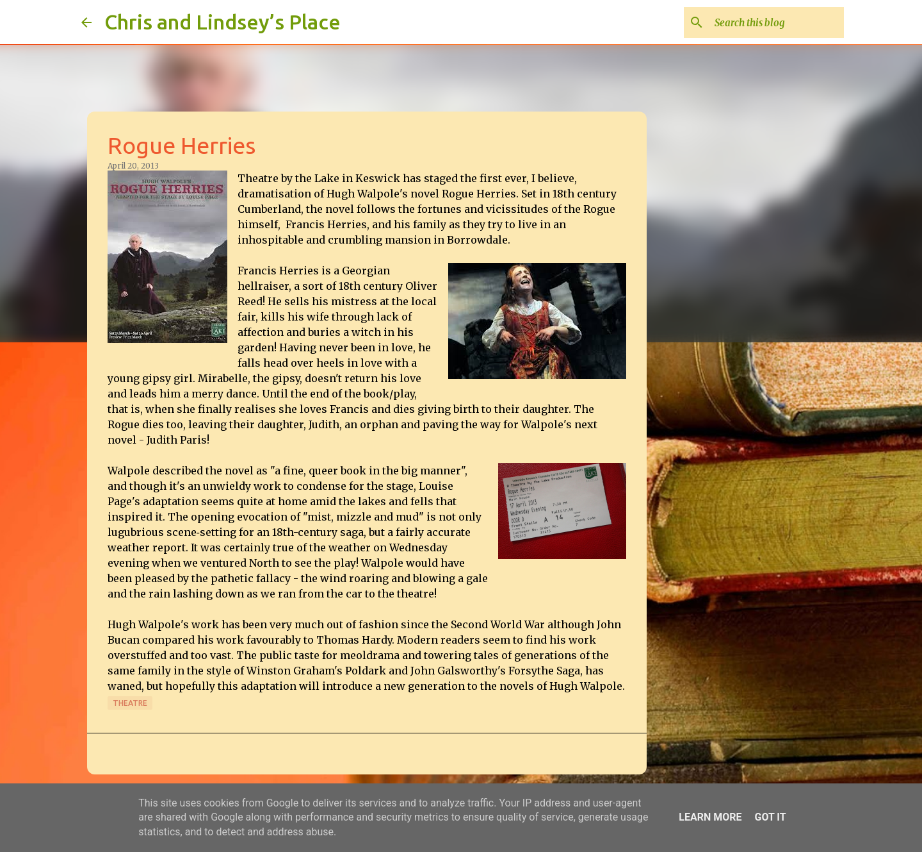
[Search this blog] (776, 22)
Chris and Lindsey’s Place (222, 21)
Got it (770, 817)
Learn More (710, 817)
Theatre (130, 703)
